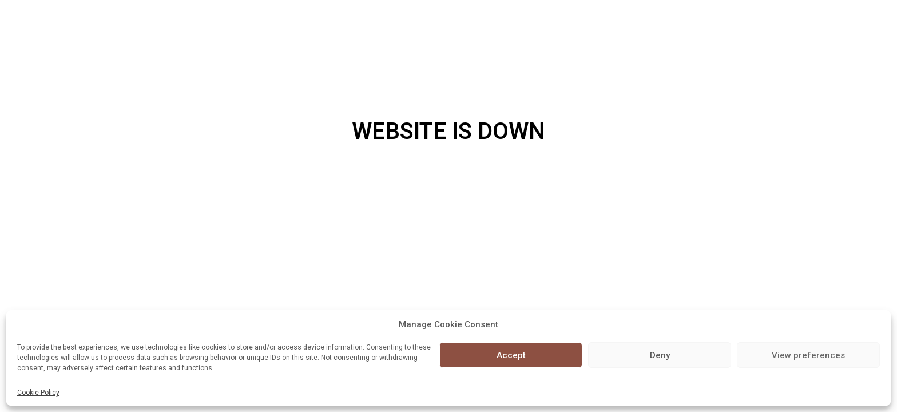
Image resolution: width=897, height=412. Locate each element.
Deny (660, 355)
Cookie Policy (38, 393)
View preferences (808, 355)
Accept (511, 355)
